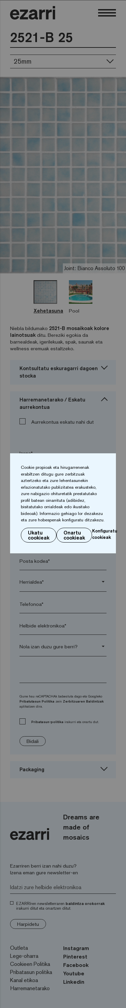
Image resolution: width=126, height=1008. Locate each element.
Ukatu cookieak (38, 535)
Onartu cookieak (74, 535)
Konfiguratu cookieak (104, 534)
